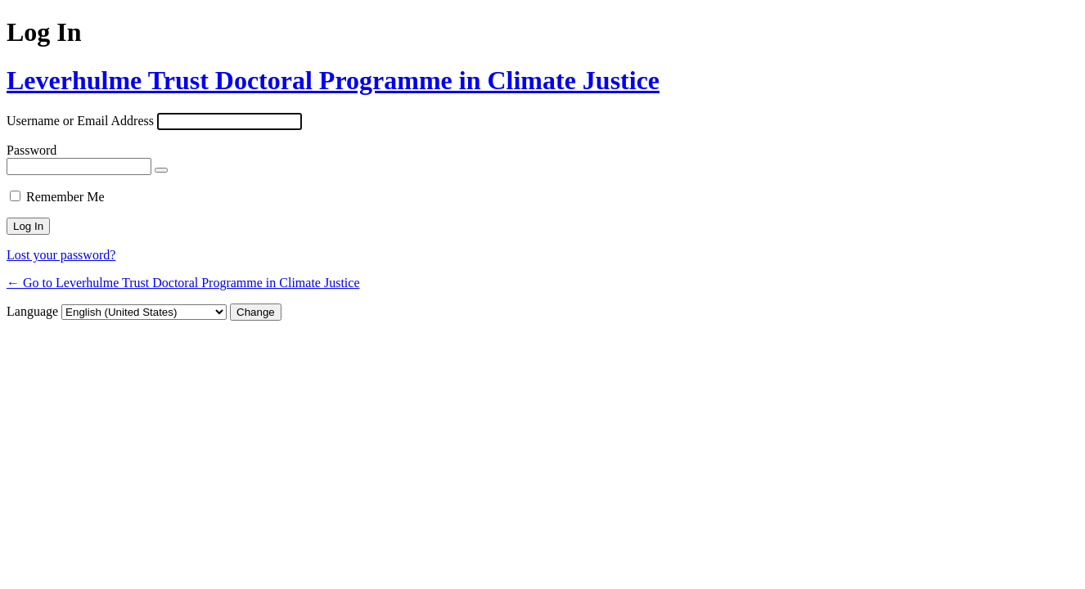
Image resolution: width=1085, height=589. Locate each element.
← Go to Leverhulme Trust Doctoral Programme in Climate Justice (183, 283)
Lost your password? (61, 255)
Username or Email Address (80, 121)
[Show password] (161, 170)
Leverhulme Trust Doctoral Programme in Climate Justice (333, 80)
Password (31, 150)
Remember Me (65, 197)
